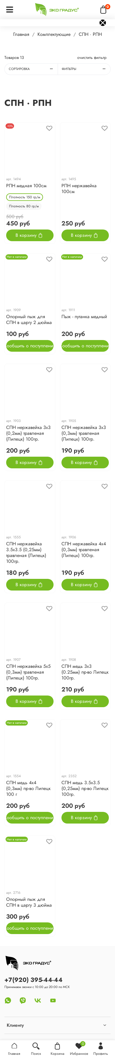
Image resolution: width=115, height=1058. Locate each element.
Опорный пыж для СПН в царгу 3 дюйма (29, 902)
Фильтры (86, 68)
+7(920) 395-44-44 (33, 979)
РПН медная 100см (26, 185)
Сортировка (33, 68)
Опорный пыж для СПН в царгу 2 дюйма (29, 319)
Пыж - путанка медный (84, 316)
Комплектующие (54, 34)
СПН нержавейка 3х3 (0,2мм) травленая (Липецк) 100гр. (28, 433)
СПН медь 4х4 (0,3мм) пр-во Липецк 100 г (28, 788)
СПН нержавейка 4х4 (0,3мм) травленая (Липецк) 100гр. (83, 549)
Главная (21, 34)
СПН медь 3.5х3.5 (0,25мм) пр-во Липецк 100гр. (85, 788)
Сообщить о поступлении (30, 345)
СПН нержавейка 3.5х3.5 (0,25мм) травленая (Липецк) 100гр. (26, 552)
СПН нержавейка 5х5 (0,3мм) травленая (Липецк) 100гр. (28, 672)
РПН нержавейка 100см (79, 188)
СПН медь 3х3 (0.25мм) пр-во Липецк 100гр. (85, 672)
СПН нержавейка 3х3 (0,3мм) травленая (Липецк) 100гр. (83, 433)
